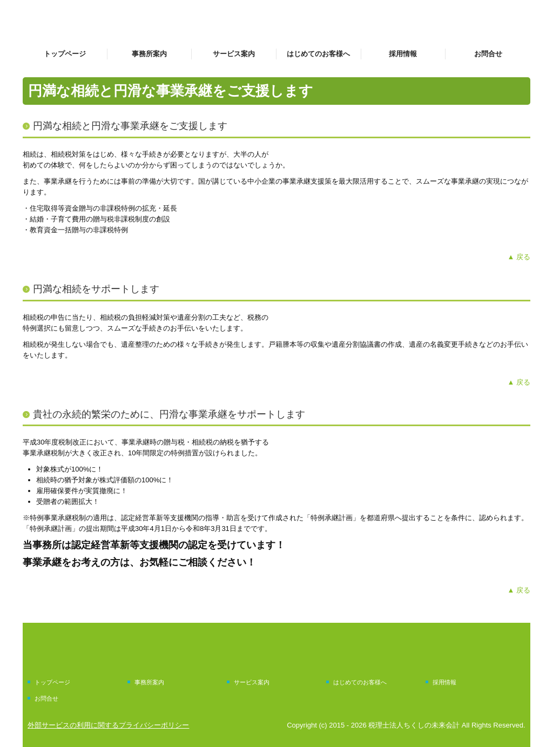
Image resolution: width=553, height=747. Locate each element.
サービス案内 (234, 54)
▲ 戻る (519, 257)
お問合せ (488, 54)
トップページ (65, 54)
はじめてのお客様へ (318, 54)
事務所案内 (149, 54)
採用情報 (403, 54)
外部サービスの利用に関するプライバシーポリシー (108, 725)
